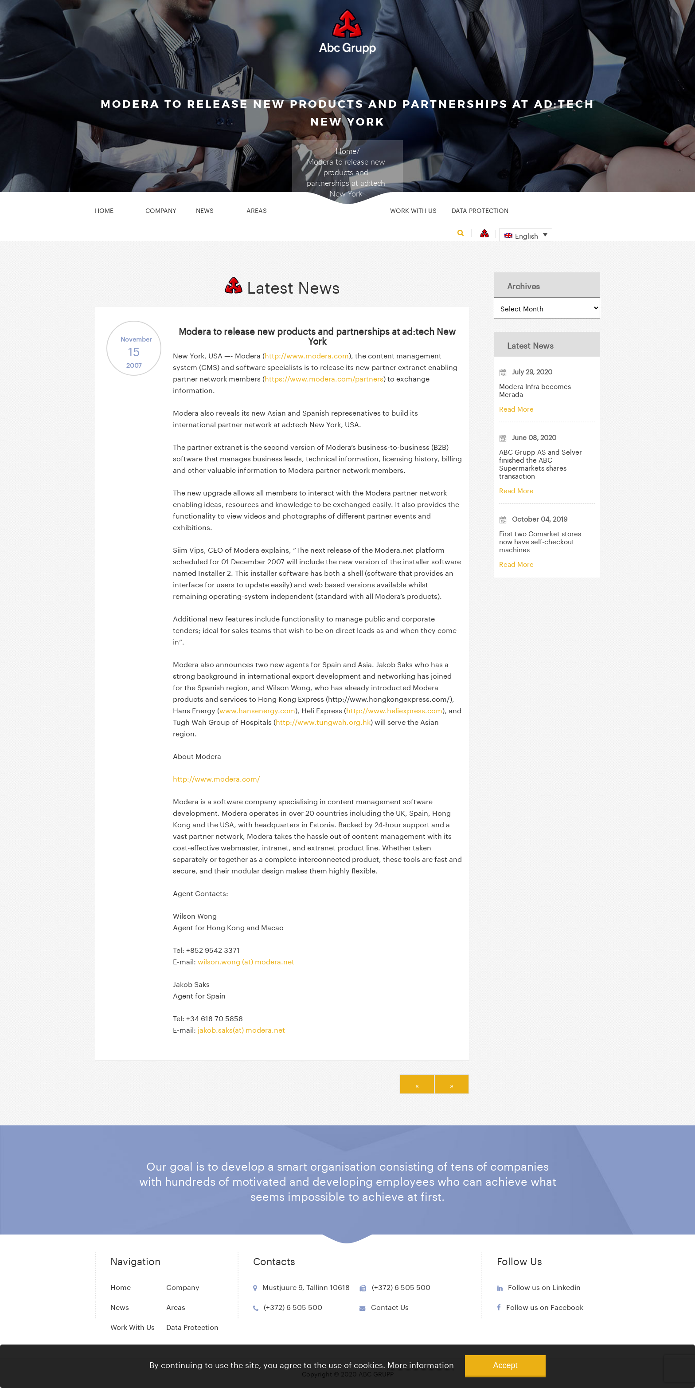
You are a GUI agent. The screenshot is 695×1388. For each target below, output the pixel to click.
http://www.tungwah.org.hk (323, 721)
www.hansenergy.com (257, 709)
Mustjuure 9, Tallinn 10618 (306, 1286)
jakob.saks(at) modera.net (241, 1028)
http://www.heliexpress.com (394, 709)
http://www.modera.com (307, 354)
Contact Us (390, 1306)
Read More (516, 408)
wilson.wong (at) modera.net (246, 960)
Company (160, 210)
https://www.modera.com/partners (324, 377)
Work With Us (413, 210)
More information (420, 1363)
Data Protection (480, 210)
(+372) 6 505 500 (293, 1306)
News (205, 210)
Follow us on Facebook (544, 1306)
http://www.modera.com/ (216, 777)
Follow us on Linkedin (544, 1286)
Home (346, 150)
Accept (505, 1365)
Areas (256, 210)
